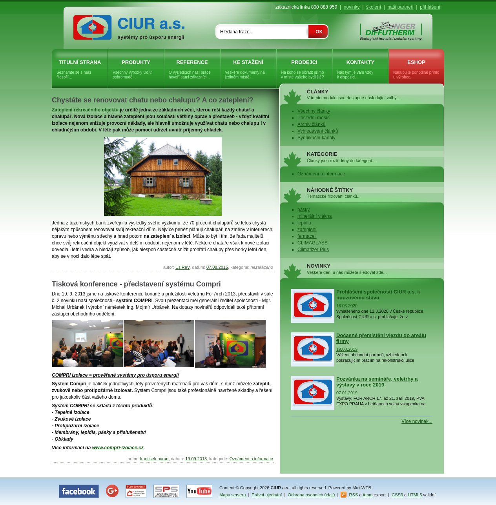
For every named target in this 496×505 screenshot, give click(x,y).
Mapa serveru (232, 494)
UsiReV (182, 267)
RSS (353, 494)
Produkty (136, 69)
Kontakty (360, 69)
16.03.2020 (346, 305)
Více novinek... (416, 421)
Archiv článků (311, 124)
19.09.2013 (196, 458)
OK (319, 32)
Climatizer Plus (313, 249)
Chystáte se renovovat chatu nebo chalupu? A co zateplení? (152, 100)
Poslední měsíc (313, 117)
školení (373, 7)
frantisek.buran (154, 458)
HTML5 (415, 494)
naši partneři (400, 7)
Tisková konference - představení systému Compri (136, 284)
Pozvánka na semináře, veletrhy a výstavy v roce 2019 (377, 382)
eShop (416, 69)
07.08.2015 (217, 267)
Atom (368, 494)
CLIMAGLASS (312, 243)
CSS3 (397, 494)
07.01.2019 (346, 392)
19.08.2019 (346, 349)
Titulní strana (80, 69)
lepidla (304, 223)
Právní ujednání (267, 494)
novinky (352, 7)
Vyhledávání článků (317, 131)
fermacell (307, 236)
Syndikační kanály (316, 137)
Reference (192, 69)
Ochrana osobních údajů (311, 494)
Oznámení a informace (251, 458)
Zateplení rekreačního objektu (85, 110)
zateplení (307, 229)
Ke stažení (248, 69)
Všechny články (313, 111)
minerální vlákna (314, 216)
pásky (303, 209)
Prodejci (304, 69)
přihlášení (430, 7)
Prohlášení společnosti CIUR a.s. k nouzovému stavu (378, 295)
